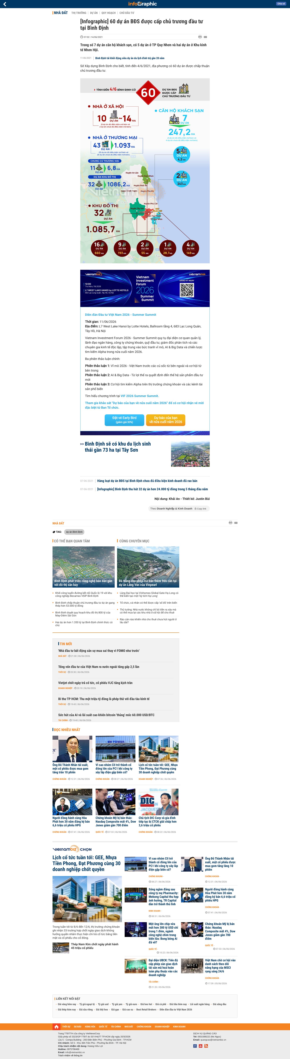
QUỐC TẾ (103, 1026)
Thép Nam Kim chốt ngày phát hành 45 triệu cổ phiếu (94, 946)
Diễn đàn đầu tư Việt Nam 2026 (176, 1009)
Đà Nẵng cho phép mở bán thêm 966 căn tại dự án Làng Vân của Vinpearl (148, 583)
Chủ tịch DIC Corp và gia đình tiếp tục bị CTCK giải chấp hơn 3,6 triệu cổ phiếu (157, 821)
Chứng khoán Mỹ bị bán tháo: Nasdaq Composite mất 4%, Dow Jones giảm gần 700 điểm (116, 821)
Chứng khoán (59, 779)
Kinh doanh (154, 911)
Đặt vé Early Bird (124, 420)
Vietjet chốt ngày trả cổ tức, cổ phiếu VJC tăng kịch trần (95, 683)
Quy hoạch (109, 13)
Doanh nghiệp (65, 688)
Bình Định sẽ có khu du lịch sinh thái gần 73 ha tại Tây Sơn (118, 447)
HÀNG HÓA (90, 1026)
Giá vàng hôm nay (67, 1004)
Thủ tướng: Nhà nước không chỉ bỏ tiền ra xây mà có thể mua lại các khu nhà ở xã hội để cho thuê (148, 611)
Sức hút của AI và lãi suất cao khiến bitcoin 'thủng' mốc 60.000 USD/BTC (106, 715)
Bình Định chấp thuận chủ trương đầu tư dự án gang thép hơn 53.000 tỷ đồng (85, 604)
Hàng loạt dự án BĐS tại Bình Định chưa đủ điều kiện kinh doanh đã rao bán (147, 481)
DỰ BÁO (77, 1026)
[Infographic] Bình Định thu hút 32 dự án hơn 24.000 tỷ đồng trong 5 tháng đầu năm (152, 489)
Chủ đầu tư (126, 13)
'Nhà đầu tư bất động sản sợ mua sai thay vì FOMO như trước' (98, 651)
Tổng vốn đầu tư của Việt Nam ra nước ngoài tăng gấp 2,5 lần (98, 667)
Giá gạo (115, 1009)
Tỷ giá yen (117, 1004)
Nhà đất (61, 13)
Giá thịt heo (102, 1009)
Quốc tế (100, 832)
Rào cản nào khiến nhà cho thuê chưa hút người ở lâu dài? (148, 621)
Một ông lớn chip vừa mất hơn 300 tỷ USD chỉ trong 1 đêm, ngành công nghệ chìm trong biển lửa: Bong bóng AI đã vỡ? (163, 933)
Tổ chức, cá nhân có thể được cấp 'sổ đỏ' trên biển (148, 602)
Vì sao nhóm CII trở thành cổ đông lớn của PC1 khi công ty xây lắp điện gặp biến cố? (114, 768)
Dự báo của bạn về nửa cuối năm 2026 (165, 420)
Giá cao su (127, 1009)
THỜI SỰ (66, 1026)
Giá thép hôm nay (67, 1009)
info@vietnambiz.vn (75, 1052)
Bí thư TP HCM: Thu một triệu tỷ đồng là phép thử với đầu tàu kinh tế (103, 699)
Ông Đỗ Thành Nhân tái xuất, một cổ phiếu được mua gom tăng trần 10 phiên (70, 768)
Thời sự (62, 672)
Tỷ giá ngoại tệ (87, 1004)
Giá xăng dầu (219, 1004)
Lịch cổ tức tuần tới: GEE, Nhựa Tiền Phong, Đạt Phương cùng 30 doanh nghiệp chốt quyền (158, 768)
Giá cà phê (160, 1004)
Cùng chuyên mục (134, 541)
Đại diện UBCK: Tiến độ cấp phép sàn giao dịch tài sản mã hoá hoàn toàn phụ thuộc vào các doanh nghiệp (163, 968)
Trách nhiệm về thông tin (70, 1055)
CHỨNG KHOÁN (144, 1026)
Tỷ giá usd (103, 1004)
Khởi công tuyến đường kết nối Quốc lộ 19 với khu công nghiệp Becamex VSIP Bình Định (83, 595)
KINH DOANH (179, 1026)
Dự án (94, 13)
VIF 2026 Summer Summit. (140, 396)
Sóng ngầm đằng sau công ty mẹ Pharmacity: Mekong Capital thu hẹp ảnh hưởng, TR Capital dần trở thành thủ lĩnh (163, 897)
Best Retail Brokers (146, 1009)
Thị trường (78, 13)
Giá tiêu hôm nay (178, 1004)
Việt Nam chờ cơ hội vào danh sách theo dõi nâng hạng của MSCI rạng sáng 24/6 (220, 966)
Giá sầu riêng (86, 1009)
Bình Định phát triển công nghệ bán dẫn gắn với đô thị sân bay (83, 583)
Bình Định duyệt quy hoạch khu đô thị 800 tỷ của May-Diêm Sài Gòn (82, 614)
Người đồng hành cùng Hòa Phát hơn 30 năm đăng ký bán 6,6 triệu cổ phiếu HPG (71, 821)
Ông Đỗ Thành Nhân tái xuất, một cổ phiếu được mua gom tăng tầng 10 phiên (220, 864)
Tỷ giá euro (131, 1004)
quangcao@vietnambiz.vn (213, 1040)
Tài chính (63, 720)
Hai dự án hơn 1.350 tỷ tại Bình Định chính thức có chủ (84, 624)
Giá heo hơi (146, 1004)
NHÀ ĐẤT (128, 1026)
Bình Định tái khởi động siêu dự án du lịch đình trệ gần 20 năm (129, 58)
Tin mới (66, 644)
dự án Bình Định (74, 531)
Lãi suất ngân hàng (200, 1004)
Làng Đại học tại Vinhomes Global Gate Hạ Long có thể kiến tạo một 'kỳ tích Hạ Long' (149, 595)
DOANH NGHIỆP (162, 1026)
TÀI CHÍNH (116, 1026)
